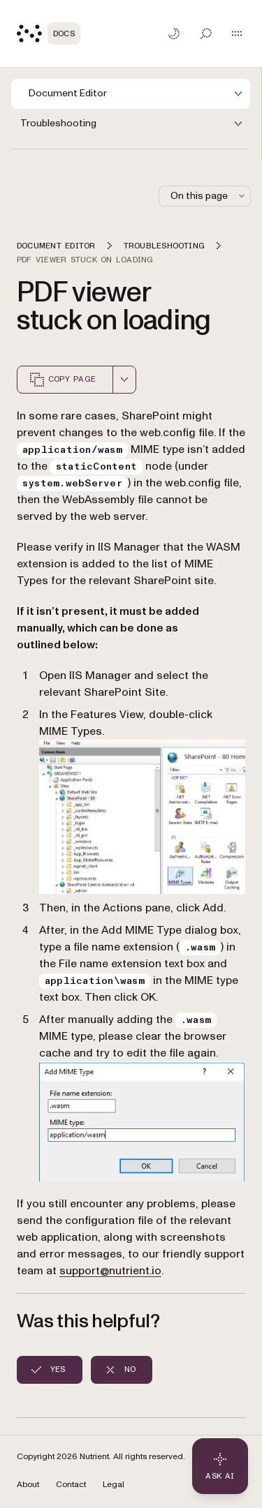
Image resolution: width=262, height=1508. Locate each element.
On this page (208, 195)
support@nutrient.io (110, 1270)
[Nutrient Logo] (48, 33)
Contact (71, 1485)
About (28, 1485)
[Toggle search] (206, 33)
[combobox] (124, 380)
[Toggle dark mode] (174, 33)
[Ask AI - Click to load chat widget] (220, 1466)
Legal (113, 1485)
